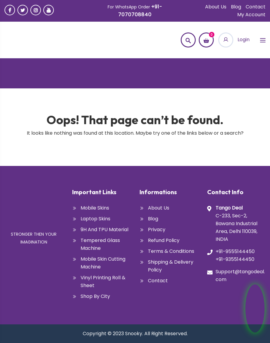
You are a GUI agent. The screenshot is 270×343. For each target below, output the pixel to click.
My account (251, 14)
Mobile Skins (95, 207)
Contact (255, 6)
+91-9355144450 (235, 259)
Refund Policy (163, 240)
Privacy (156, 229)
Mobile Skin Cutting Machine (103, 263)
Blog (236, 6)
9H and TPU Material (104, 229)
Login (234, 39)
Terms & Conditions (171, 251)
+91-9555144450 (235, 251)
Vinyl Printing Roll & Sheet (103, 281)
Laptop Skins (95, 218)
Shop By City (95, 296)
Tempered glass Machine (100, 244)
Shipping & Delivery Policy (170, 266)
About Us (215, 6)
